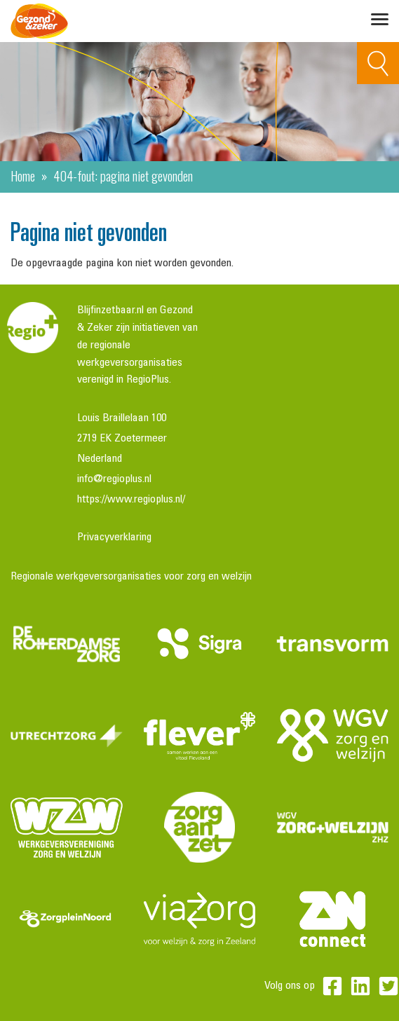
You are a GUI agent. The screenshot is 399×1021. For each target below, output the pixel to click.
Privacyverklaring (114, 537)
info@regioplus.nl (114, 479)
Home (23, 175)
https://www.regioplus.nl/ (131, 499)
